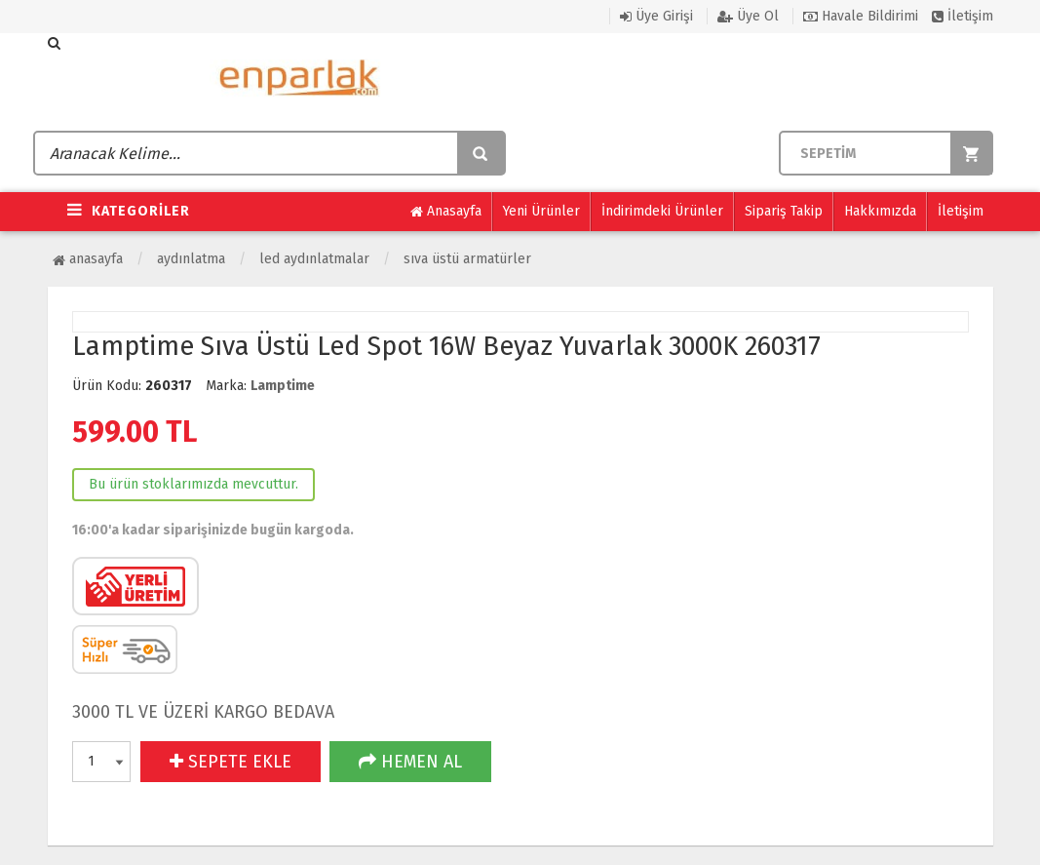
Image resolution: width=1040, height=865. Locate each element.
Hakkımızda (880, 211)
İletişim (962, 16)
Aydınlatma (191, 259)
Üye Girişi (656, 16)
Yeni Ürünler (541, 211)
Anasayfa (445, 211)
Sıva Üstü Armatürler (467, 259)
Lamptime (282, 385)
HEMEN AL (410, 761)
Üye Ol (748, 16)
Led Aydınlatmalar (314, 259)
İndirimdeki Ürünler (662, 211)
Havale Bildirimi (860, 16)
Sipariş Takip (784, 211)
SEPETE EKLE (230, 761)
